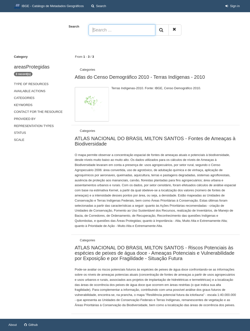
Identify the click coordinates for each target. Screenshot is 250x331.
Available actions (29, 91)
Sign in (232, 6)
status (20, 133)
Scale (19, 140)
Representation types (34, 126)
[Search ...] (122, 30)
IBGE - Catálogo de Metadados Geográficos (49, 6)
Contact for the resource (38, 112)
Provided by (25, 119)
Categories (24, 98)
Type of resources (31, 84)
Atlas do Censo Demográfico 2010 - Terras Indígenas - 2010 (140, 77)
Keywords (23, 105)
